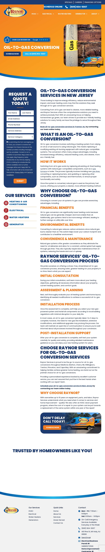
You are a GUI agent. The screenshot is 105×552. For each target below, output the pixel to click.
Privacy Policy (19, 172)
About (95, 14)
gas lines (96, 171)
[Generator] (6, 224)
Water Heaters (64, 14)
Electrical (48, 14)
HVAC (35, 14)
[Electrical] (6, 210)
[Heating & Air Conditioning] (6, 203)
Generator (81, 14)
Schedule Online (53, 6)
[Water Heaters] (6, 217)
